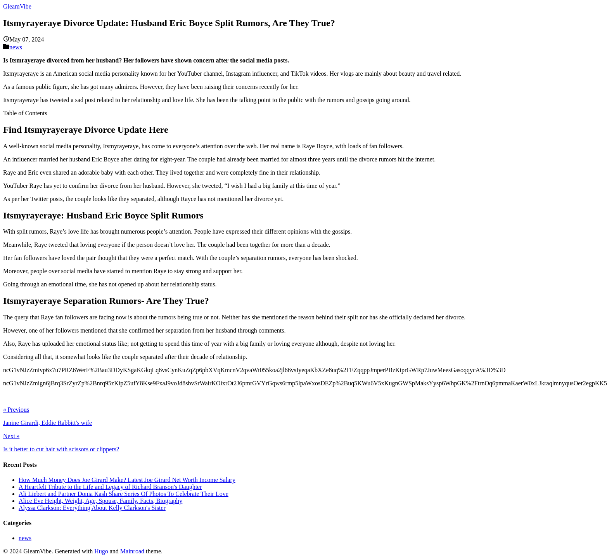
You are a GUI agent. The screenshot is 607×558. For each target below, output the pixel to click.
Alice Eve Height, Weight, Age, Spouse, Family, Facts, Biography (100, 500)
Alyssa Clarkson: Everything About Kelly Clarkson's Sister (92, 507)
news (15, 47)
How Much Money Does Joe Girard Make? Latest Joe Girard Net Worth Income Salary (127, 480)
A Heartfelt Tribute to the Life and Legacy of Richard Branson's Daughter (110, 486)
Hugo (101, 551)
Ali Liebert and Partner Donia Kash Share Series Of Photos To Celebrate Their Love (123, 493)
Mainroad (132, 551)
